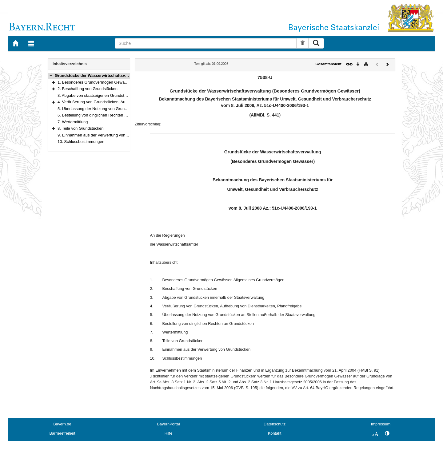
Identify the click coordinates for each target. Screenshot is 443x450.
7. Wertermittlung (73, 122)
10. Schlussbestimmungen (81, 141)
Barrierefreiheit (62, 433)
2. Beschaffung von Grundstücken (88, 88)
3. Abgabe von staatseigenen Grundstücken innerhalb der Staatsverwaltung (124, 95)
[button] (50, 75)
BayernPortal (168, 424)
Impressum (380, 424)
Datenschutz (274, 424)
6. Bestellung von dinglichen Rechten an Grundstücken (106, 115)
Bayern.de (62, 424)
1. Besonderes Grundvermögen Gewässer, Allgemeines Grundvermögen (122, 82)
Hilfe (169, 433)
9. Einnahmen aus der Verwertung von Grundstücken (104, 135)
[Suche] (206, 43)
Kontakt (274, 433)
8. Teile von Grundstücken (81, 128)
